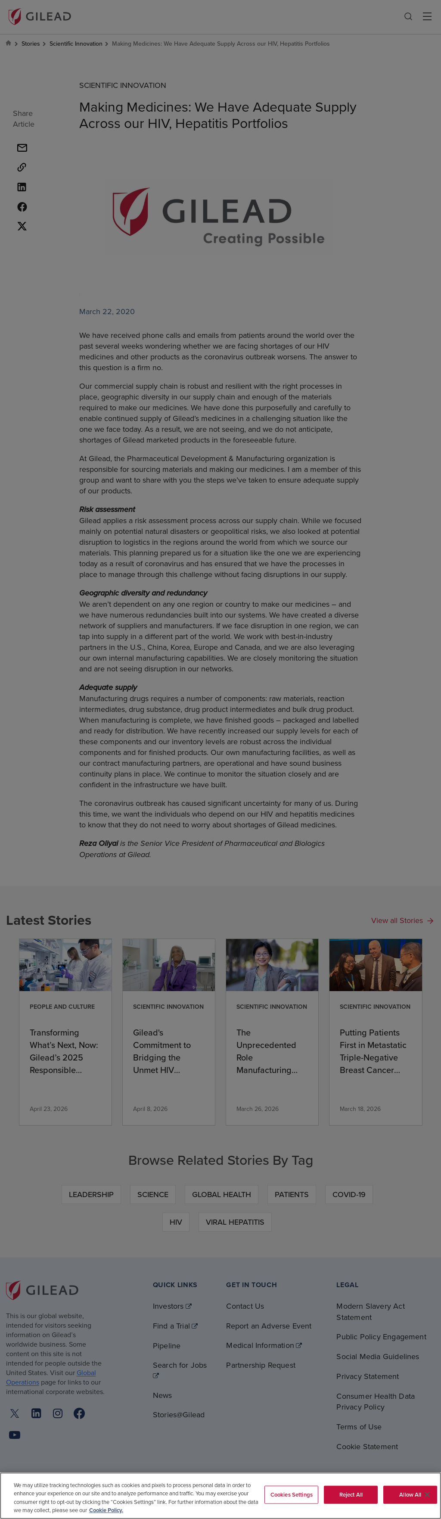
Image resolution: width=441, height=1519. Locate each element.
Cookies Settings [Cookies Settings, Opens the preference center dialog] (291, 1495)
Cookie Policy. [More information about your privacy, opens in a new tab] (106, 1510)
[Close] (427, 1494)
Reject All (351, 1495)
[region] (220, 1495)
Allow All (410, 1495)
